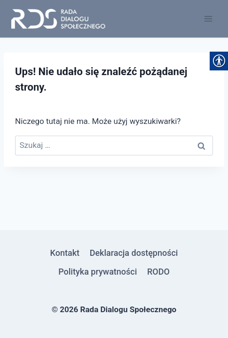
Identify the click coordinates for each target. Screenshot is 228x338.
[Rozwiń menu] (208, 18)
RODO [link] (158, 272)
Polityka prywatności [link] (97, 272)
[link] (58, 19)
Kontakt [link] (64, 253)
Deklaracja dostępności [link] (134, 253)
